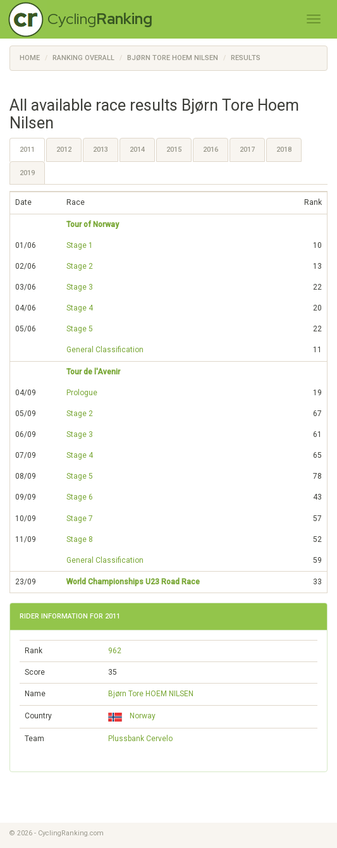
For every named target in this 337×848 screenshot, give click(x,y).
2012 (63, 149)
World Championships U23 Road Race (133, 581)
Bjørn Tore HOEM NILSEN (150, 693)
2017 (247, 149)
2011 (27, 149)
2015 (173, 149)
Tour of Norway (92, 224)
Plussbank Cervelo (140, 738)
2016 (210, 149)
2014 (137, 149)
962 (114, 650)
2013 (100, 149)
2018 (283, 149)
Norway (132, 715)
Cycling (99, 18)
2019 (27, 173)
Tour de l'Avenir (93, 371)
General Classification (105, 349)
